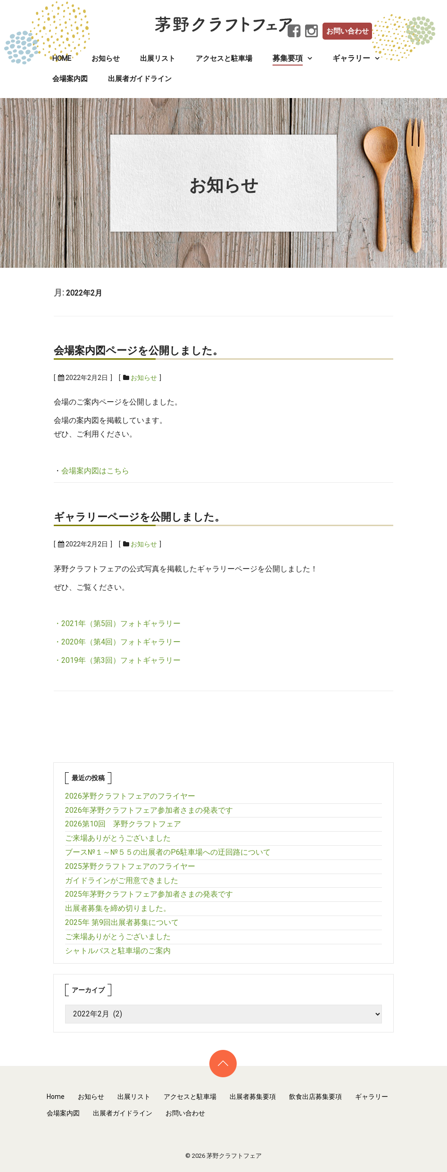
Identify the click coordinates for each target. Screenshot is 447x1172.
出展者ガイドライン (140, 78)
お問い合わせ (347, 31)
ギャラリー (371, 1096)
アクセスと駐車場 (224, 58)
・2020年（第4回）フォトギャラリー (117, 641)
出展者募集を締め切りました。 (118, 908)
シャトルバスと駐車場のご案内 (118, 950)
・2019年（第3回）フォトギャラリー (117, 660)
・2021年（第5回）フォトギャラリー (117, 623)
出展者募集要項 (253, 1096)
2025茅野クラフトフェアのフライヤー (130, 866)
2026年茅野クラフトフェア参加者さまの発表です (149, 810)
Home (61, 58)
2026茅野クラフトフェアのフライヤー (130, 796)
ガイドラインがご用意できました (121, 880)
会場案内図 (70, 78)
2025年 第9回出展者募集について (122, 922)
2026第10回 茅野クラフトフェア (123, 823)
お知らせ (105, 58)
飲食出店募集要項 (315, 1096)
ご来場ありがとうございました (118, 838)
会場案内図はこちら (95, 470)
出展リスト (157, 58)
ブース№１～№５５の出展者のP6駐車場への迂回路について (168, 852)
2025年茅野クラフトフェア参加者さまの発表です (149, 894)
